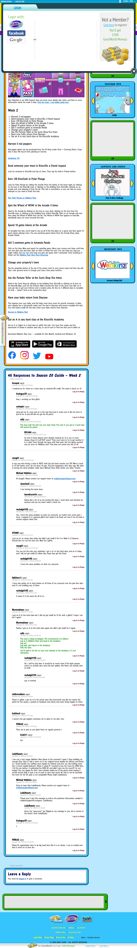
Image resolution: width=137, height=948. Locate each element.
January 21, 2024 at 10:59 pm (27, 823)
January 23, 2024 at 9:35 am (30, 635)
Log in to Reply (78, 392)
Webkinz (71, 928)
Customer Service (94, 937)
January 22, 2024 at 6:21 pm (26, 625)
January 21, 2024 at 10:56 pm (27, 396)
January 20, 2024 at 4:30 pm (30, 795)
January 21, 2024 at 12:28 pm (27, 475)
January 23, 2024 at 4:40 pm (34, 677)
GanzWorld (81, 928)
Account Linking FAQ (114, 280)
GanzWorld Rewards (59, 928)
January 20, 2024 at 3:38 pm (22, 756)
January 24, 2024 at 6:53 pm (26, 409)
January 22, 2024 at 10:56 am (35, 497)
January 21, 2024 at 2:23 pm (22, 385)
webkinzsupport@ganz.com (65, 478)
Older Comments (15, 379)
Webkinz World (6, 1)
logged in (22, 878)
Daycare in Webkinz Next (18, 312)
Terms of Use (60, 937)
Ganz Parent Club (74, 932)
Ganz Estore (19, 1)
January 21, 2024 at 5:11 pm (26, 593)
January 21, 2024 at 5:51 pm (30, 486)
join (131, 1)
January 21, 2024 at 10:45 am (23, 460)
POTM (114, 115)
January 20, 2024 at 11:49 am (23, 842)
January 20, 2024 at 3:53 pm (26, 782)
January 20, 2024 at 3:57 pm (22, 716)
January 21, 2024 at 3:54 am (22, 580)
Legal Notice (38, 937)
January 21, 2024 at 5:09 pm (30, 561)
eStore (83, 937)
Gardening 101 (14, 158)
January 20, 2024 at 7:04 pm (22, 696)
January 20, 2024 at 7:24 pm (22, 612)
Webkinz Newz (61, 932)
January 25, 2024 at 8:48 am (30, 422)
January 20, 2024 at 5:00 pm (26, 726)
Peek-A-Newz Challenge (114, 198)
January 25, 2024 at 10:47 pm (35, 435)
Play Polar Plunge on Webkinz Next (22, 198)
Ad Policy (70, 937)
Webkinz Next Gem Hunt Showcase (34, 255)
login (125, 1)
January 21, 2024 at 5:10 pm (26, 512)
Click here (109, 25)
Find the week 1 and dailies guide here (53, 102)
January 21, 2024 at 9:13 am (22, 535)
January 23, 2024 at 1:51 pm (34, 660)
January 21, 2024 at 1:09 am (30, 737)
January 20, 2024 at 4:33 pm (34, 808)
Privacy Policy (49, 937)
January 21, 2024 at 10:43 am (27, 548)
